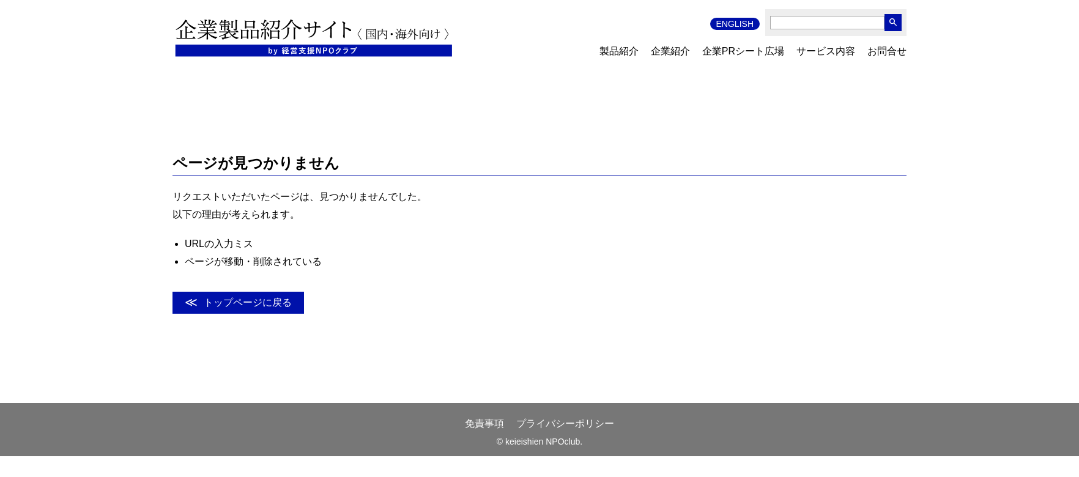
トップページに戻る (248, 302)
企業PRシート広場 (741, 51)
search (893, 23)
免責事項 (484, 423)
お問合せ (886, 51)
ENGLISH (734, 24)
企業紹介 (667, 51)
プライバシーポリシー (565, 423)
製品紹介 (615, 51)
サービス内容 (824, 51)
